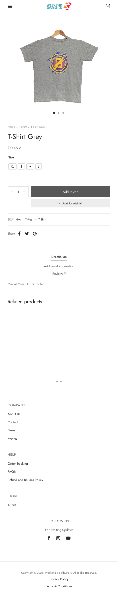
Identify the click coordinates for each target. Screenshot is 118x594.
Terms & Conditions (59, 586)
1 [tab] (57, 381)
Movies (12, 438)
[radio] (12, 166)
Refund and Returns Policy (25, 480)
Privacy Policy (59, 579)
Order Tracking (18, 463)
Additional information (59, 266)
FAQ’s (12, 471)
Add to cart (70, 192)
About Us (14, 414)
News (11, 430)
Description (59, 256)
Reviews (59, 273)
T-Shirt (23, 127)
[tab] (59, 256)
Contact (13, 422)
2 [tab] (61, 381)
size (11, 157)
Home (11, 127)
